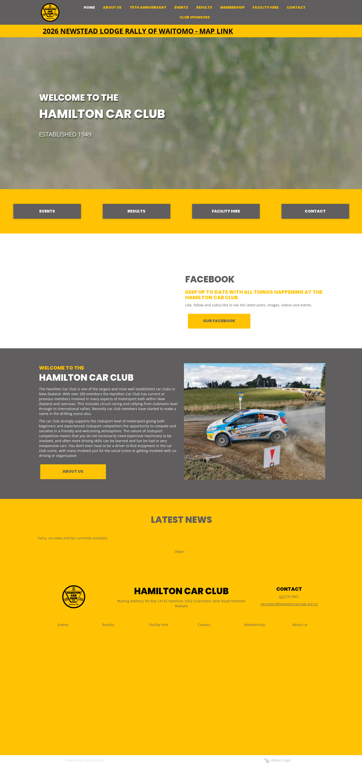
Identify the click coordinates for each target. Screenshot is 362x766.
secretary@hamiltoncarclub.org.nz (289, 604)
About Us (299, 624)
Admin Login (277, 760)
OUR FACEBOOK (219, 321)
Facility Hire (158, 624)
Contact (204, 624)
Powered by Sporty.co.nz (84, 760)
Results (108, 624)
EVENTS (47, 211)
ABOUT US (72, 471)
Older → (181, 551)
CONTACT (315, 211)
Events (63, 624)
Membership (254, 624)
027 (282, 596)
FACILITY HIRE (226, 211)
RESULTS (136, 211)
